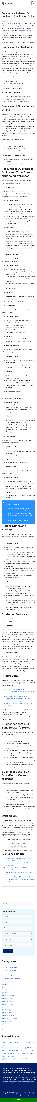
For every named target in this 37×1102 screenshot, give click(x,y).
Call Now (18, 1100)
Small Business (6, 1027)
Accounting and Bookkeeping (10, 970)
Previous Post (7, 890)
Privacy (31, 1093)
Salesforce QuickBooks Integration (16, 689)
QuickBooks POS (6, 1012)
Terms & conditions (14, 1095)
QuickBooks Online (7, 1007)
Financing (4, 984)
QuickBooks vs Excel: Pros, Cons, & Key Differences (16, 1059)
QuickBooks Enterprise (8, 1001)
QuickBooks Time (7, 1021)
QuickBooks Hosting (7, 1004)
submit (8, 951)
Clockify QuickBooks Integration (11, 978)
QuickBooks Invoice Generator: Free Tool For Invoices (17, 1051)
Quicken (4, 1024)
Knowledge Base (6, 990)
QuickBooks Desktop (8, 998)
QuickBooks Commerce (8, 995)
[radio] (11, 846)
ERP (3, 981)
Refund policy (25, 1095)
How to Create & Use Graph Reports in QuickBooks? (17, 1048)
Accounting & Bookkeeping (9, 967)
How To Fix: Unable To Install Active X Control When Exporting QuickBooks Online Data (20, 515)
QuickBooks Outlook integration (15, 701)
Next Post (31, 890)
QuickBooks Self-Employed (9, 1018)
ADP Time (5, 973)
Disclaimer (24, 1093)
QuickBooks (20, 30)
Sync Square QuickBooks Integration (16, 696)
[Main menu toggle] (33, 3)
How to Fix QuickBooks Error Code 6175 (20, 520)
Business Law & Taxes (8, 976)
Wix (3, 1029)
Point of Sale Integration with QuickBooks (18, 698)
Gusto (3, 987)
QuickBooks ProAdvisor (8, 1015)
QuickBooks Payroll (7, 1010)
